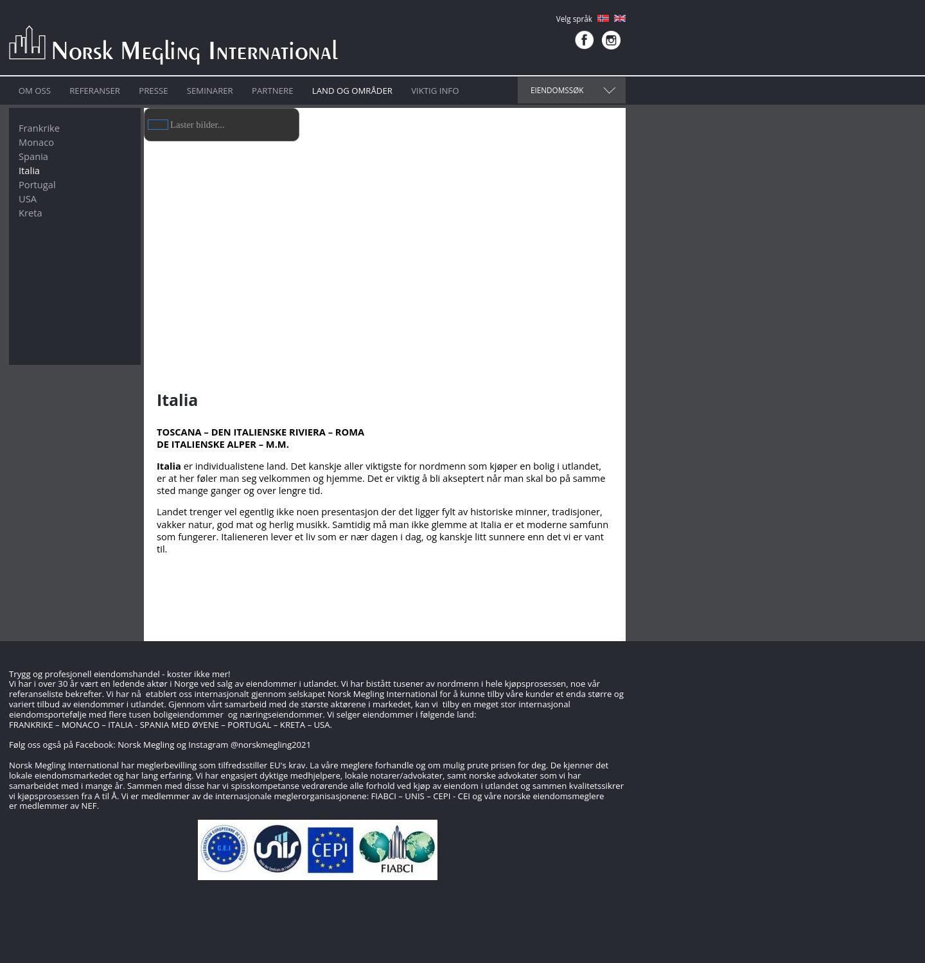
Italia (29, 170)
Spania (33, 156)
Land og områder (352, 90)
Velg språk (574, 18)
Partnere (272, 90)
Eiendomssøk (557, 90)
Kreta (30, 212)
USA (28, 198)
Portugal (37, 184)
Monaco (36, 142)
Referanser (94, 90)
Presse (153, 90)
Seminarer (210, 90)
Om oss (35, 90)
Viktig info (435, 90)
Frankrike (39, 127)
